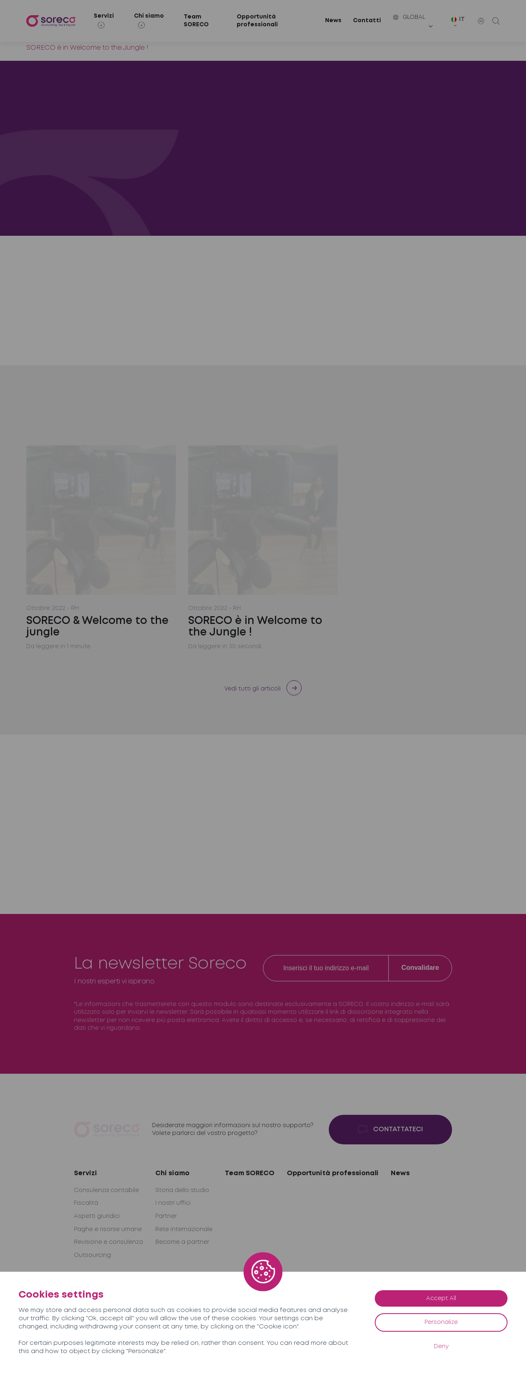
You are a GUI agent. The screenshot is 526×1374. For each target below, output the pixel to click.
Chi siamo (172, 1173)
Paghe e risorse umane (108, 1229)
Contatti (367, 20)
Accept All (441, 1298)
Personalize (441, 1322)
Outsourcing (92, 1255)
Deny (441, 1346)
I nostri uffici (173, 1203)
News (333, 20)
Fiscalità (86, 1203)
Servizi (85, 1173)
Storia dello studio (182, 1190)
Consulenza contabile (106, 1190)
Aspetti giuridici (97, 1216)
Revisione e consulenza (108, 1242)
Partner (166, 1216)
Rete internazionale (183, 1229)
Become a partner (182, 1242)
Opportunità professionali (257, 21)
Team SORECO (196, 21)
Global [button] (409, 17)
